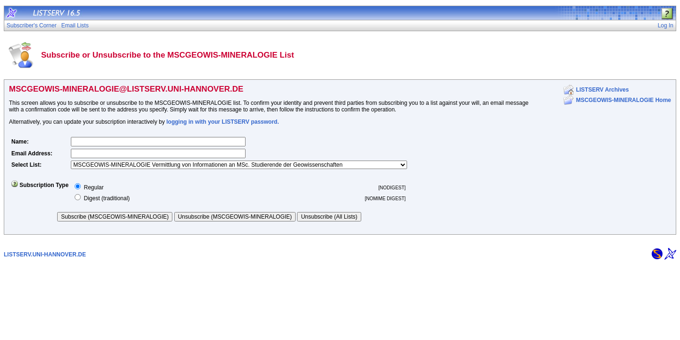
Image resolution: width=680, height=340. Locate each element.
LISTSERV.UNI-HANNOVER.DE (45, 254)
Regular (93, 187)
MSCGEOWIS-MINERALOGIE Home (623, 100)
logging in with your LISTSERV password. (222, 122)
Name (19, 141)
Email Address (31, 153)
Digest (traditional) (106, 198)
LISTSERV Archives (602, 89)
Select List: (26, 165)
